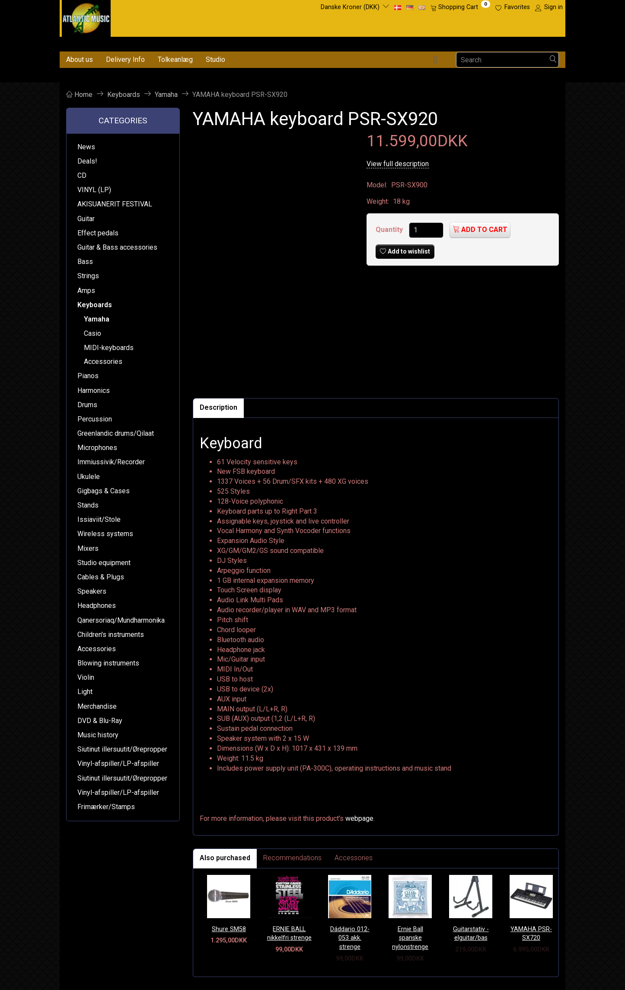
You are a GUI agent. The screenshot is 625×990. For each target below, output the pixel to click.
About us (79, 59)
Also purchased (225, 858)
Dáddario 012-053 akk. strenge (350, 938)
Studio (215, 59)
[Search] (553, 60)
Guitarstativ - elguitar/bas (471, 934)
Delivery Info (125, 59)
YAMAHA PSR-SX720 (531, 934)
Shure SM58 (229, 929)
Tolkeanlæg (175, 59)
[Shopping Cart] (460, 7)
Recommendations (292, 858)
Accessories (354, 858)
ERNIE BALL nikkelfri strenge (289, 934)
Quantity (390, 229)
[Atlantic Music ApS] (86, 16)
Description (218, 407)
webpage (359, 818)
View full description (398, 164)
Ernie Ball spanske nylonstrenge (410, 938)
